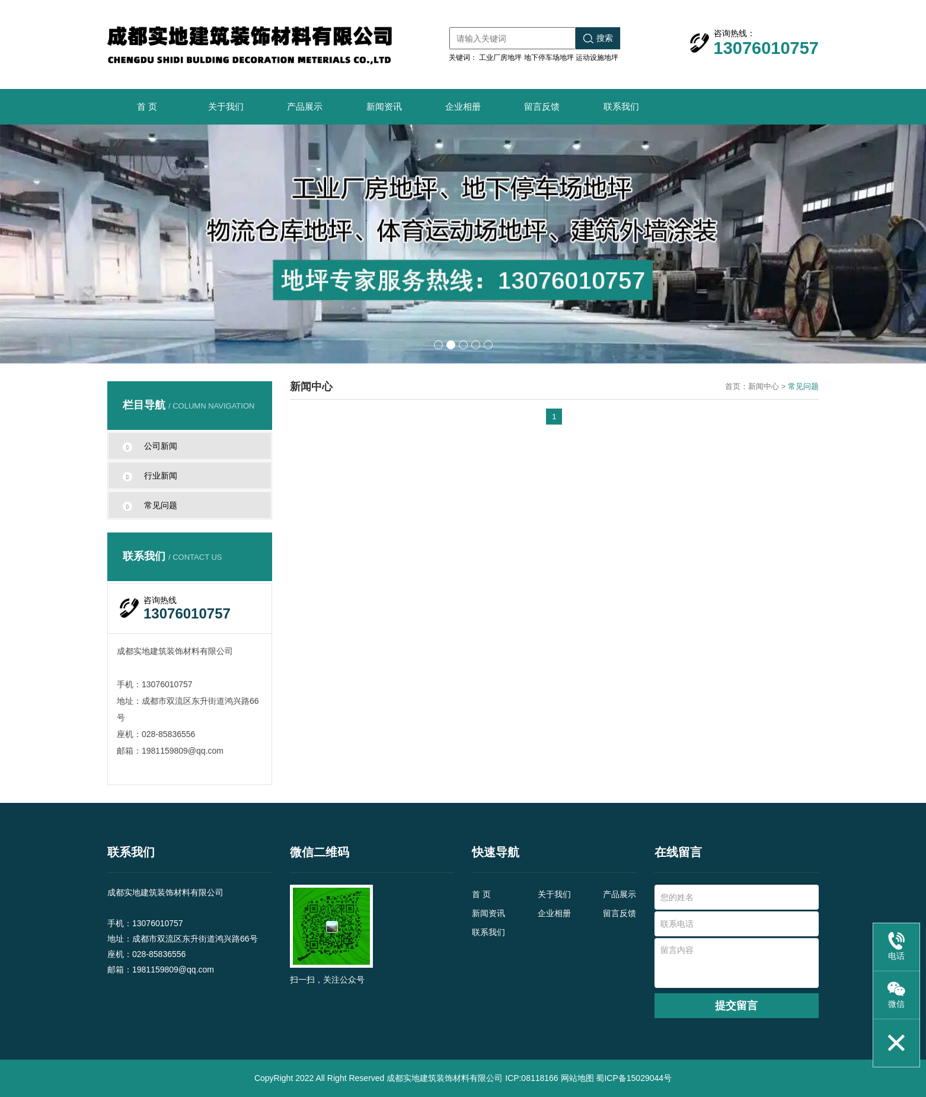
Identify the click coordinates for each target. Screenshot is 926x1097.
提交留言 (736, 1006)
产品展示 (304, 106)
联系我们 (621, 106)
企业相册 (463, 106)
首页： (736, 386)
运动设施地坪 (597, 57)
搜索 (598, 38)
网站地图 (577, 1078)
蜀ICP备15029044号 (634, 1078)
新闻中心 (763, 386)
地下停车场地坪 (549, 57)
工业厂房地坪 (500, 57)
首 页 (147, 106)
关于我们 (226, 106)
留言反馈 (542, 106)
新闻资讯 (384, 106)
